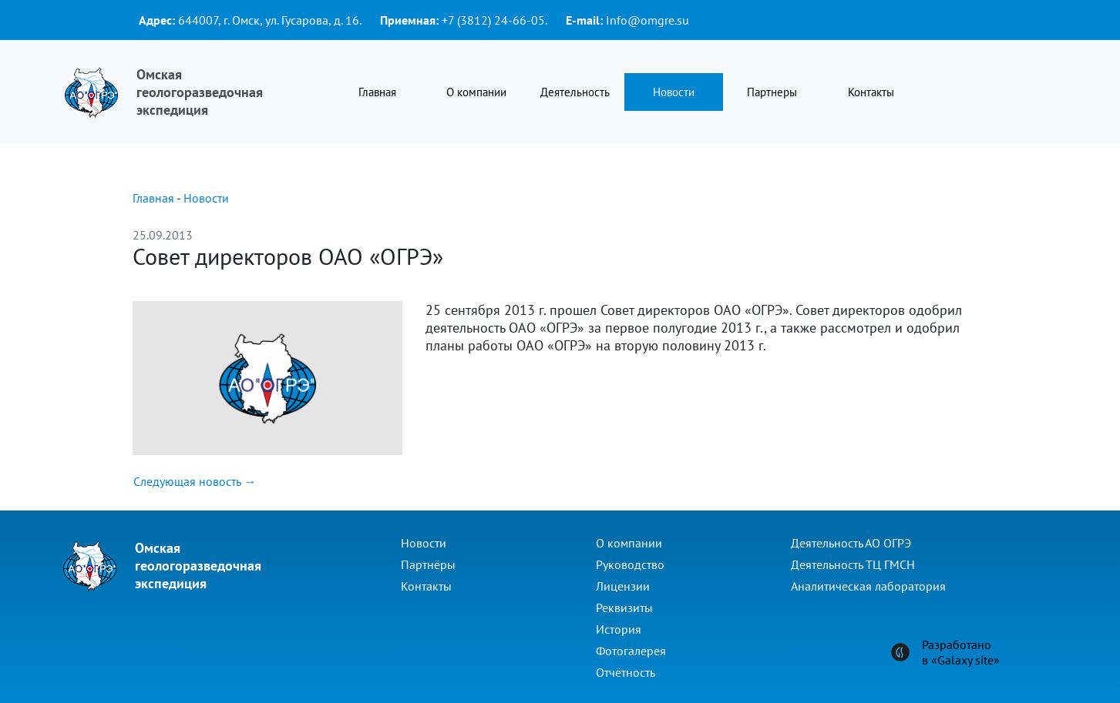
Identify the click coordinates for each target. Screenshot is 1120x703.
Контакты (871, 92)
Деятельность (575, 92)
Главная (377, 92)
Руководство (630, 564)
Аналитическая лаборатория (868, 586)
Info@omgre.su (647, 20)
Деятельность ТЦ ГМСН (853, 564)
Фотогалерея (631, 650)
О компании (476, 92)
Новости (674, 92)
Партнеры (772, 92)
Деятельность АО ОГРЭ (851, 543)
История (618, 629)
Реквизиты (624, 607)
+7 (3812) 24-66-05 (493, 20)
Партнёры (428, 564)
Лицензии (623, 586)
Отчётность (625, 672)
